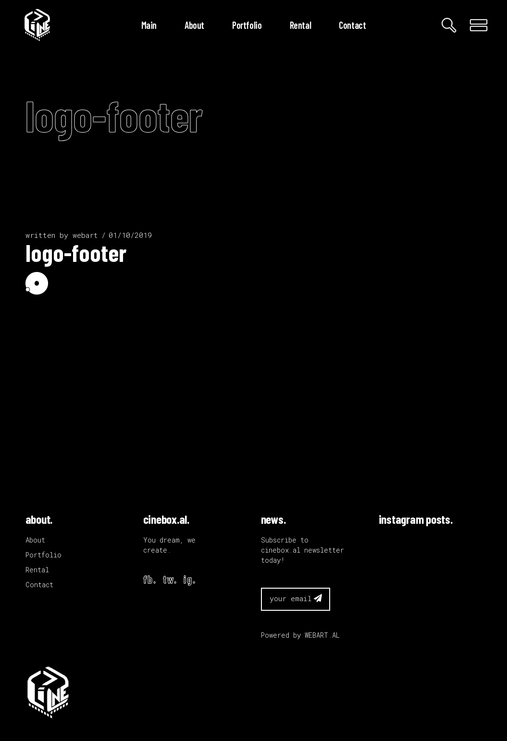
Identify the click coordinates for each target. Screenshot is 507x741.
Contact (39, 584)
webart (85, 235)
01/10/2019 (130, 235)
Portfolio (43, 554)
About (35, 539)
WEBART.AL (322, 635)
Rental (37, 569)
